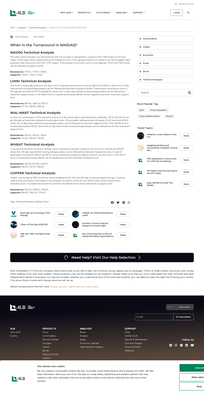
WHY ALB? (65, 12)
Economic (148, 55)
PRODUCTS (84, 12)
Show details (148, 387)
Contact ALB (131, 336)
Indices (46, 347)
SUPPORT (138, 12)
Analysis (22, 27)
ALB (12, 27)
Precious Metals (50, 339)
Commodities (150, 38)
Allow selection (180, 365)
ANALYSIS (121, 12)
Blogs (83, 339)
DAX (141, 110)
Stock (146, 71)
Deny (180, 374)
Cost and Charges (133, 343)
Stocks (169, 116)
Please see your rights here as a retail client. (74, 286)
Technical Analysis (37, 27)
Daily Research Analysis (91, 347)
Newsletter (183, 317)
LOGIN (176, 12)
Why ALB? (15, 332)
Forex (146, 63)
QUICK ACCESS (184, 4)
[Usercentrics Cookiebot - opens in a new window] (18, 387)
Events (13, 336)
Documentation (133, 347)
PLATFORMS (103, 12)
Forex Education (158, 110)
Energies (46, 343)
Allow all (180, 356)
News (83, 332)
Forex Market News (149, 116)
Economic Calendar (89, 343)
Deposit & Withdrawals (136, 339)
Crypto (146, 47)
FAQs (127, 332)
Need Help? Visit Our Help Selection (102, 257)
